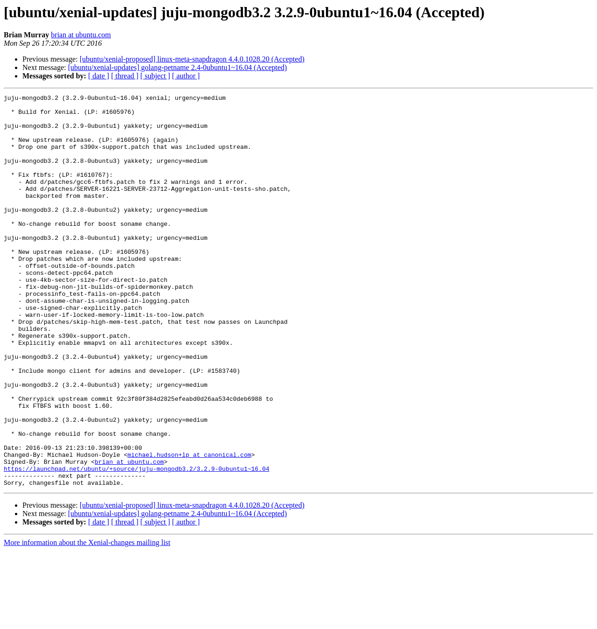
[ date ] (98, 76)
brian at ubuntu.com (81, 35)
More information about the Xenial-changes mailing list (87, 621)
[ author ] (186, 76)
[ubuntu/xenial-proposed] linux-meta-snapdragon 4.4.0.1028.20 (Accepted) (192, 59)
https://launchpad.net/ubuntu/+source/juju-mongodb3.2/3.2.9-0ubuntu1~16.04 (136, 544)
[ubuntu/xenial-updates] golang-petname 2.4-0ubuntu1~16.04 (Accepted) (177, 67)
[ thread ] (125, 76)
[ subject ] (155, 76)
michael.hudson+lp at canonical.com (189, 527)
